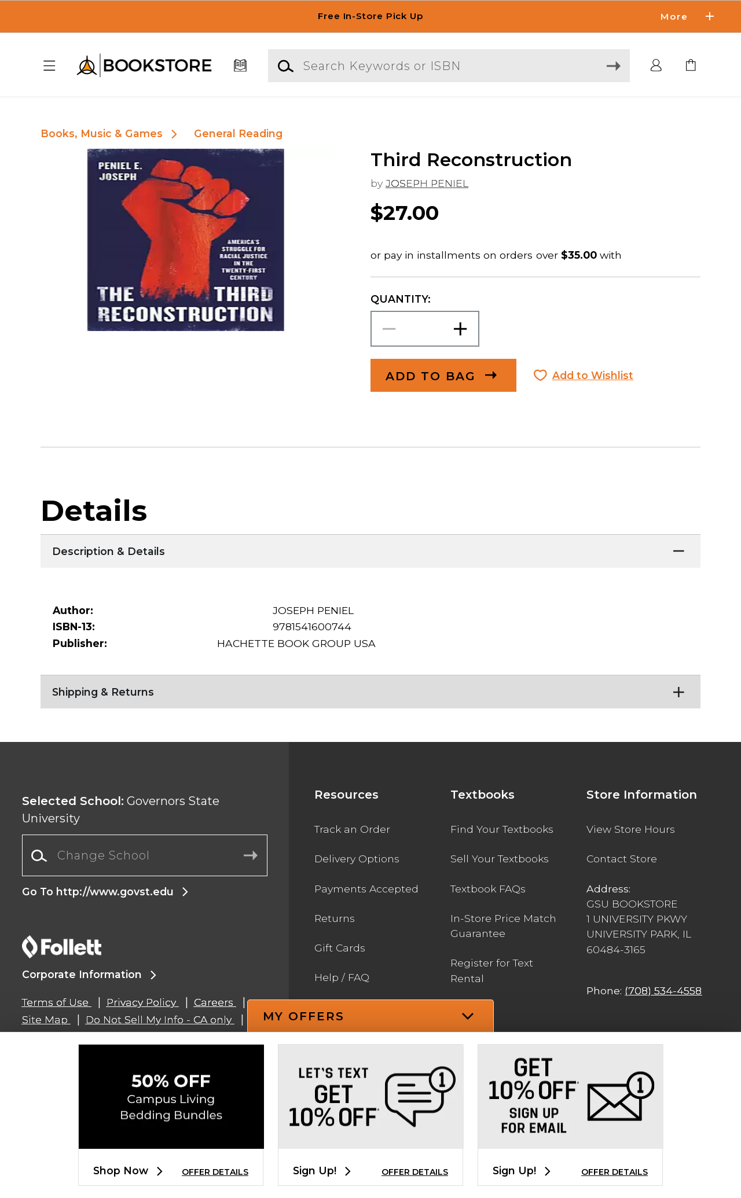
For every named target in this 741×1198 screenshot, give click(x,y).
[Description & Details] (370, 549)
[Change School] (144, 855)
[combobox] (144, 856)
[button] (50, 66)
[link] (691, 66)
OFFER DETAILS (215, 1172)
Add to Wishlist (592, 375)
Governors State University (120, 809)
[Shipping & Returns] (370, 689)
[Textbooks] (240, 66)
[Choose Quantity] (425, 329)
